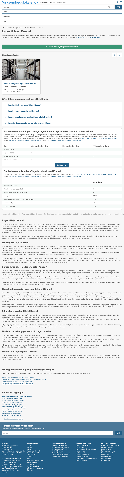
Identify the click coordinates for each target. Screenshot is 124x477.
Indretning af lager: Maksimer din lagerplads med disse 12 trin (24, 379)
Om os (29, 445)
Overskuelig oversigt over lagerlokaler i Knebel (99, 214)
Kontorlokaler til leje (108, 451)
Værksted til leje (82, 456)
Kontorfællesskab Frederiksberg (107, 457)
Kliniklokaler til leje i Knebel (11, 414)
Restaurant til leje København (86, 458)
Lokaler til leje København (110, 445)
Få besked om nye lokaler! (117, 2)
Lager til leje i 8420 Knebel (15, 86)
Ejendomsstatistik (33, 466)
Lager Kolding (106, 449)
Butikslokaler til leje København (108, 454)
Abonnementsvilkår (33, 451)
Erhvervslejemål (7, 27)
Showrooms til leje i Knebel (11, 415)
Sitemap (30, 470)
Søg (118, 7)
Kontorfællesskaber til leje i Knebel (14, 408)
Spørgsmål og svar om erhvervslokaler (35, 461)
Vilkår (29, 449)
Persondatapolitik (33, 453)
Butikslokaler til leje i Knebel (12, 404)
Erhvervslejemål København (86, 449)
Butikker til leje (81, 453)
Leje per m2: (8, 91)
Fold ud (60, 165)
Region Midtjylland (30, 27)
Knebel (41, 27)
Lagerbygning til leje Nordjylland (83, 446)
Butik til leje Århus (58, 451)
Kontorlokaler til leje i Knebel (12, 402)
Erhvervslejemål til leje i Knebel (13, 400)
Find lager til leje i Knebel (32, 214)
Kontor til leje (105, 460)
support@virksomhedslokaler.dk (13, 451)
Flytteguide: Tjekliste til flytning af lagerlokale (18, 377)
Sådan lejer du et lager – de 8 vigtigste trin (17, 382)
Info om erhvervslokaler (35, 468)
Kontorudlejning (81, 460)
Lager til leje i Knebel (11, 214)
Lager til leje (18, 27)
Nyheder (30, 456)
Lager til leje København (60, 456)
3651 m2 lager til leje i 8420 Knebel (20, 83)
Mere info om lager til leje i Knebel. (88, 37)
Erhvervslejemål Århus (59, 449)
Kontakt (29, 447)
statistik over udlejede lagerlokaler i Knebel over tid (65, 140)
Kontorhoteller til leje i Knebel (12, 410)
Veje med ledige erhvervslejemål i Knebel (17, 396)
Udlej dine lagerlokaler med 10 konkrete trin (17, 384)
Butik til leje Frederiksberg (61, 453)
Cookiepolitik (31, 455)
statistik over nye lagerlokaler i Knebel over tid (25, 140)
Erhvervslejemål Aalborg (60, 447)
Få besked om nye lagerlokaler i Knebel (62, 47)
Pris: (5, 89)
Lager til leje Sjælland (59, 445)
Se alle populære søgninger (13, 419)
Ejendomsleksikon (33, 464)
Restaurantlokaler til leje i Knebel (13, 412)
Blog (28, 458)
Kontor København (82, 455)
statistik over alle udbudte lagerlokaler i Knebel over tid (99, 138)
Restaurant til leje (107, 447)
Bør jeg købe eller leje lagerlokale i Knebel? (61, 214)
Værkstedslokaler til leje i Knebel (13, 406)
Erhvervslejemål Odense (60, 455)
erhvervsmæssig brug (59, 2)
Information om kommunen (12, 398)
